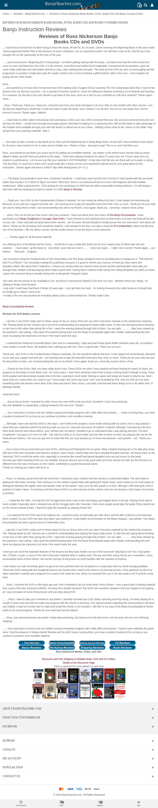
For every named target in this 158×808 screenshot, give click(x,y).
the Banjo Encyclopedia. (123, 215)
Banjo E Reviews (73, 189)
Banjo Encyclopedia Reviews (19, 306)
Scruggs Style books (54, 218)
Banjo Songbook (29, 218)
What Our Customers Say (21, 718)
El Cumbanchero (123, 226)
